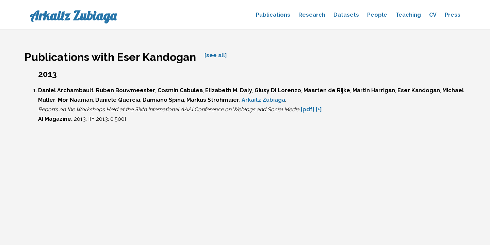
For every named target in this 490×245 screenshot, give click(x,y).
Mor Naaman (75, 100)
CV (433, 15)
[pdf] (307, 109)
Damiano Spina (163, 100)
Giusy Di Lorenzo (278, 90)
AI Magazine (54, 119)
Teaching (408, 15)
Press (452, 15)
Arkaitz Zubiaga (73, 15)
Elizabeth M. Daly (228, 90)
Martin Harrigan (374, 90)
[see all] (216, 55)
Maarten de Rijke (327, 90)
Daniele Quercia (117, 100)
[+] (319, 109)
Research (311, 15)
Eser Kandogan (418, 90)
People (377, 15)
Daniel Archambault (66, 90)
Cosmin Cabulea (180, 90)
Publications (273, 15)
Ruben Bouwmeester (125, 90)
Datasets (346, 15)
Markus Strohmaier (212, 100)
